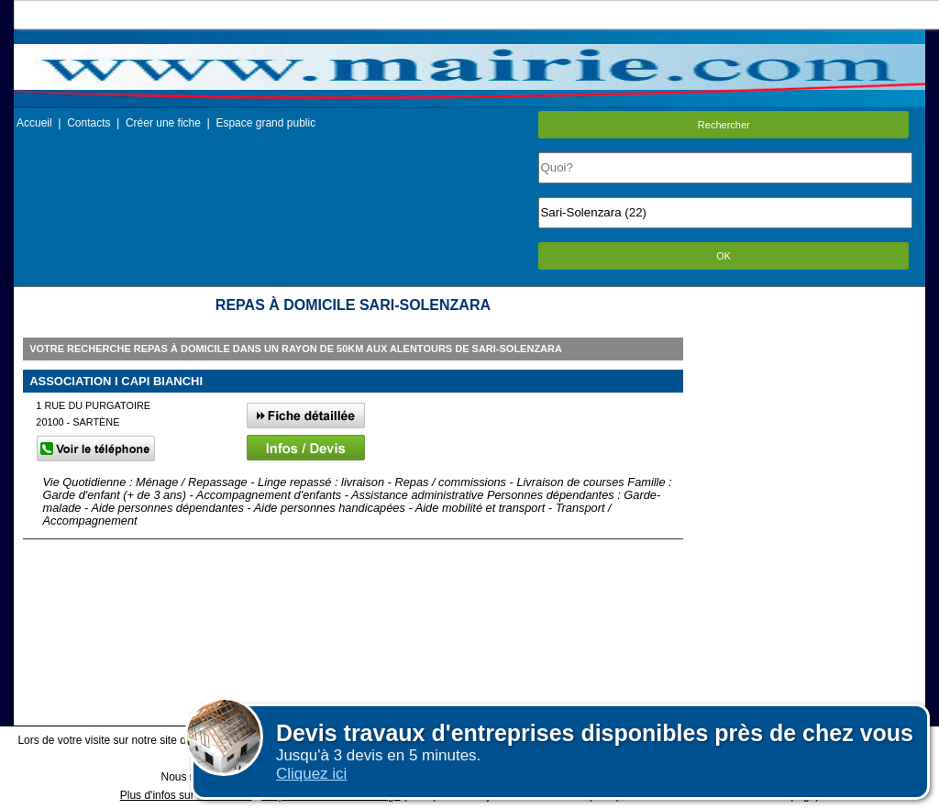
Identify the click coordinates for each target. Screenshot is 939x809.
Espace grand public (265, 122)
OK (723, 255)
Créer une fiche (163, 122)
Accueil (34, 122)
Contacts (88, 122)
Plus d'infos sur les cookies (186, 795)
